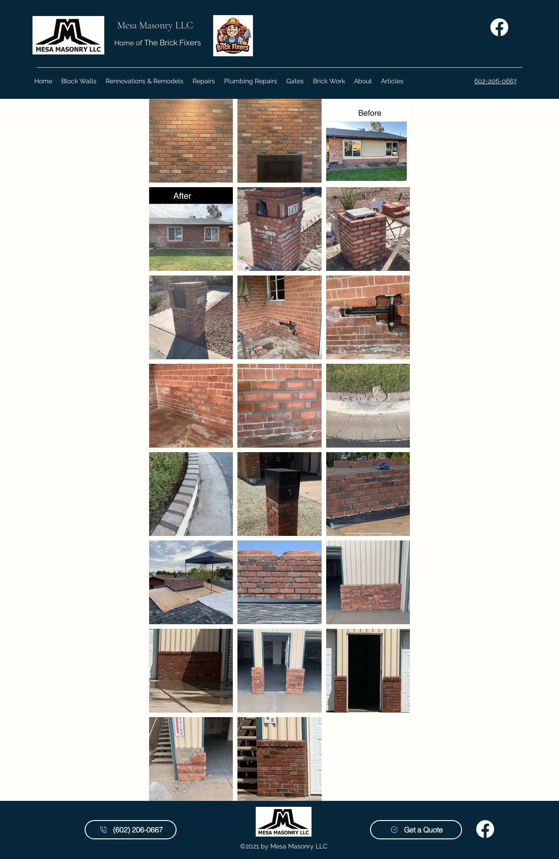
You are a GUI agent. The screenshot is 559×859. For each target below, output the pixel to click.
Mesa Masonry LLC (155, 25)
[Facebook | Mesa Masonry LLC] (499, 27)
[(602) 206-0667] (131, 829)
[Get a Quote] (416, 829)
